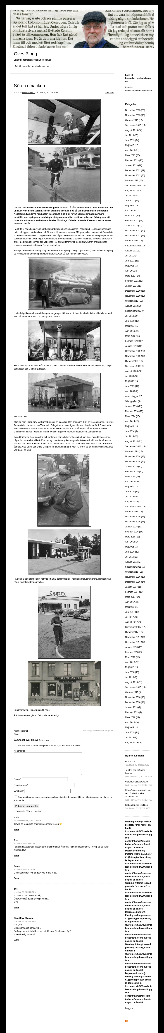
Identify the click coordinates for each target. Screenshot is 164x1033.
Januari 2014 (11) (133, 406)
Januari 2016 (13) (133, 526)
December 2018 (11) (135, 702)
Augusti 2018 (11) (133, 682)
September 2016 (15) (135, 567)
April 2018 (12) (132, 662)
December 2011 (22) (135, 230)
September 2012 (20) (135, 185)
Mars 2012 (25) (132, 215)
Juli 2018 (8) (131, 677)
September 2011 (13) (135, 245)
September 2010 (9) (134, 311)
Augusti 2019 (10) (133, 742)
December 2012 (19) (135, 170)
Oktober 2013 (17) (134, 120)
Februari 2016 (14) (134, 531)
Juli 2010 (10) (131, 316)
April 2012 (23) (132, 210)
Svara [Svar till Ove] (16, 860)
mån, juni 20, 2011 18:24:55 (46, 93)
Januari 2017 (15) (133, 587)
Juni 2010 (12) (132, 321)
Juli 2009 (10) (131, 376)
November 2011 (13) (135, 235)
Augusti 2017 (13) (133, 622)
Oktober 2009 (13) (134, 361)
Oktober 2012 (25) (134, 180)
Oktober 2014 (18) (134, 451)
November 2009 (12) (135, 356)
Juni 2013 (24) (132, 140)
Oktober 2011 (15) (134, 240)
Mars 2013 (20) (132, 155)
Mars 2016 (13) (132, 536)
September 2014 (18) (135, 446)
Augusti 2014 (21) (133, 441)
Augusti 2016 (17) (133, 562)
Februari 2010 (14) (134, 341)
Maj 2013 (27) (132, 145)
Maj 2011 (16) (132, 266)
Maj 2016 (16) (132, 547)
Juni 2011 (109, 92)
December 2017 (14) (135, 642)
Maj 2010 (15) (132, 326)
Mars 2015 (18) (132, 476)
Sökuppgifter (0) (133, 401)
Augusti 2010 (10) (133, 306)
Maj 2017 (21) (132, 607)
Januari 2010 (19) (133, 346)
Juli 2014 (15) (131, 436)
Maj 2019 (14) (132, 727)
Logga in (129, 1008)
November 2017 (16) (135, 637)
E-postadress (21, 789)
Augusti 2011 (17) (133, 250)
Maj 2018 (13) (132, 667)
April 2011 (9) (131, 271)
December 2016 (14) (135, 582)
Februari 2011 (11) (134, 281)
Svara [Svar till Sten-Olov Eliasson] (16, 944)
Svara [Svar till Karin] (16, 834)
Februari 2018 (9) (133, 652)
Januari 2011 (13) (133, 286)
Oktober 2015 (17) (134, 511)
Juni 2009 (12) (132, 386)
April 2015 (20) (132, 481)
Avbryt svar (44, 740)
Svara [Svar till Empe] (16, 883)
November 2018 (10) (135, 697)
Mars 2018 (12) (132, 657)
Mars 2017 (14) (132, 597)
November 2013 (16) (135, 115)
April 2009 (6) (131, 391)
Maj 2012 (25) (132, 205)
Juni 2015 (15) (132, 491)
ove (36, 740)
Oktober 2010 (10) (134, 301)
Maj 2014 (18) (132, 426)
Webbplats (19, 795)
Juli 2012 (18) (131, 195)
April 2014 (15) (132, 421)
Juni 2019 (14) (132, 732)
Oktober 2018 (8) (133, 692)
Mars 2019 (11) (132, 717)
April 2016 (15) (132, 542)
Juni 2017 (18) (132, 612)
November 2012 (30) (135, 175)
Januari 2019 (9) (133, 707)
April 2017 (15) (132, 602)
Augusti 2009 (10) (133, 371)
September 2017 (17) (135, 627)
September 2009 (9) (134, 366)
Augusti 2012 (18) (133, 190)
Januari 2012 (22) (133, 225)
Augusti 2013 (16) (133, 130)
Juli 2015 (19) (131, 496)
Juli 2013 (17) (131, 135)
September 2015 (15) (135, 506)
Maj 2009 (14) (132, 381)
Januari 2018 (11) (133, 647)
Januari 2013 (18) (133, 165)
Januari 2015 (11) (133, 466)
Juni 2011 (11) (132, 261)
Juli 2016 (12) (131, 557)
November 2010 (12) (135, 296)
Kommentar (20, 751)
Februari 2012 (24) (134, 220)
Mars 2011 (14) (132, 276)
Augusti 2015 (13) (133, 501)
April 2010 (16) (132, 331)
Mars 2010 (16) (132, 336)
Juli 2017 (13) (131, 617)
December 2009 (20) (135, 351)
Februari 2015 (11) (134, 471)
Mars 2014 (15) (132, 416)
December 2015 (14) (135, 521)
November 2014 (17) (135, 456)
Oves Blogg (25, 53)
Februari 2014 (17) (134, 411)
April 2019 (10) (132, 722)
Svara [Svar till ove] (16, 912)
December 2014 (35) (135, 461)
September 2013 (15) (135, 125)
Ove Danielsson (28, 93)
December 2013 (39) (135, 110)
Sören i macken (29, 85)
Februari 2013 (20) (134, 160)
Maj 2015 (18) (132, 486)
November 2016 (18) (135, 577)
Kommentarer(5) (21, 731)
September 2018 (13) (135, 687)
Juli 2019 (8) (131, 737)
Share (16, 734)
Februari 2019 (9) (133, 712)
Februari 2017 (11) (134, 592)
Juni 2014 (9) (131, 431)
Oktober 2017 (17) (134, 632)
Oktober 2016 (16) (134, 572)
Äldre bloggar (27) (133, 396)
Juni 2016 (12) (132, 552)
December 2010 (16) (135, 291)
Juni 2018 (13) (132, 672)
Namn (17, 783)
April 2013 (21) (132, 150)
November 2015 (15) (135, 516)
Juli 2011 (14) (131, 255)
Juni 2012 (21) (132, 200)
